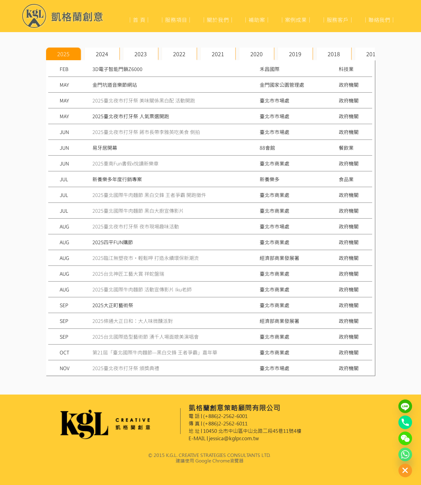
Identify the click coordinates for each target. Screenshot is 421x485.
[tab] (63, 54)
